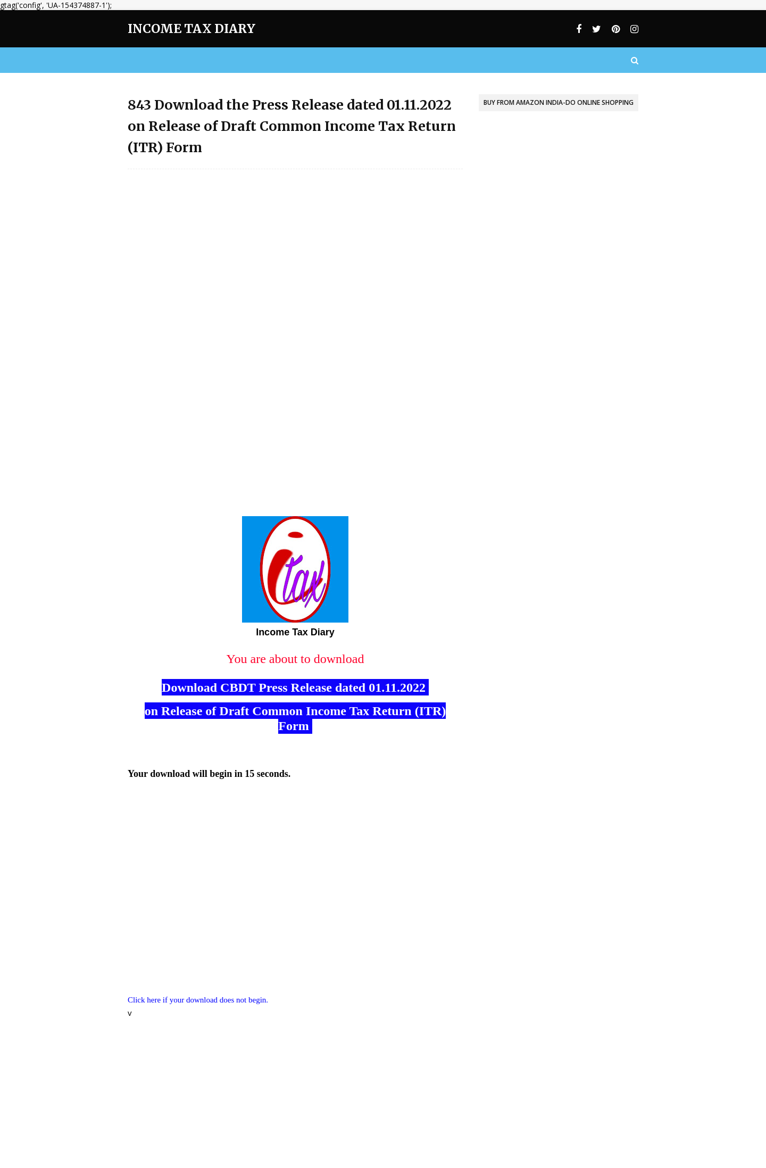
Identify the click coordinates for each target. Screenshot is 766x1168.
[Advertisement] (295, 254)
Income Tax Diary (191, 28)
